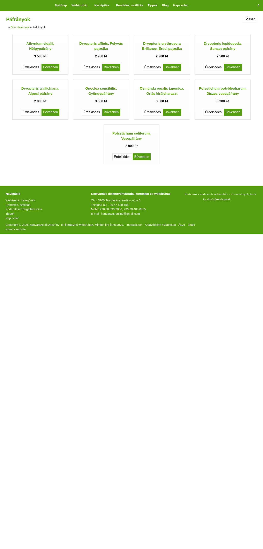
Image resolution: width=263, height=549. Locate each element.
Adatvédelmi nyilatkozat (180, 302)
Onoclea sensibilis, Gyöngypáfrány (101, 168)
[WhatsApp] (139, 249)
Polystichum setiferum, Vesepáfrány (131, 213)
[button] (257, 5)
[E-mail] (146, 249)
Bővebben (51, 103)
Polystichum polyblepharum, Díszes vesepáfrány (223, 165)
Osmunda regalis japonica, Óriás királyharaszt (162, 165)
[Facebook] (109, 249)
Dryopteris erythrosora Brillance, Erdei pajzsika (162, 82)
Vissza (248, 19)
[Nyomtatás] (153, 249)
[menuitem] (53, 5)
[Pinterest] (131, 249)
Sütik (212, 302)
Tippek (10, 291)
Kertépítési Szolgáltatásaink (26, 286)
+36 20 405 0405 (138, 291)
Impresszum (150, 302)
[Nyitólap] (3, 5)
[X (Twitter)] (116, 249)
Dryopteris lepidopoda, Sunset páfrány (223, 82)
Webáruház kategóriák (22, 277)
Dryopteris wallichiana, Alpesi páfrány (40, 168)
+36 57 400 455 (122, 287)
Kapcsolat (13, 295)
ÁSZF (203, 302)
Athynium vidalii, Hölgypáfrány (40, 82)
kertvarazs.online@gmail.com (124, 295)
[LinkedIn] (124, 249)
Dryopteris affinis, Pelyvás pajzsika (101, 82)
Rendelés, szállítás (19, 282)
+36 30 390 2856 (112, 291)
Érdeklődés (30, 103)
